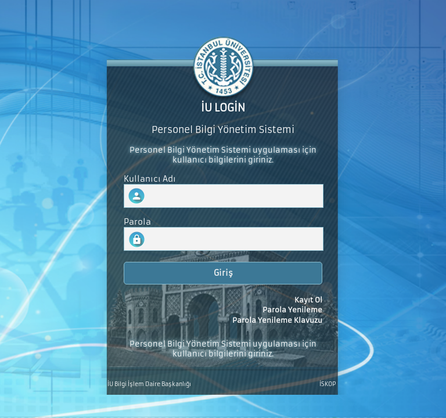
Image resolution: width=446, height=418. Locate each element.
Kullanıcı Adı (150, 179)
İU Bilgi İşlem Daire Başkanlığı (149, 384)
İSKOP (327, 384)
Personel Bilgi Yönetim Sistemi (223, 129)
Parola (137, 222)
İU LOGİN (223, 108)
